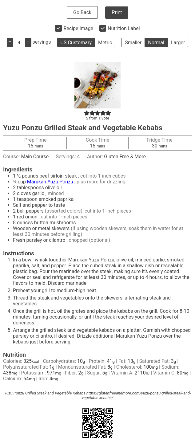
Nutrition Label (124, 28)
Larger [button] (178, 42)
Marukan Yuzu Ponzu (50, 182)
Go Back (82, 12)
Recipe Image (78, 28)
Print (117, 12)
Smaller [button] (133, 42)
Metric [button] (105, 42)
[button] (87, 113)
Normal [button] (156, 42)
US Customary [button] (76, 42)
